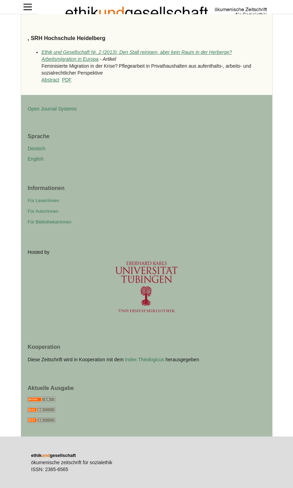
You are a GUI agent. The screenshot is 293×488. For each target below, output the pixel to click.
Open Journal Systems (52, 109)
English (36, 159)
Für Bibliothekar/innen (50, 221)
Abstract (50, 80)
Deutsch (36, 148)
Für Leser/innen (43, 200)
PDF (67, 80)
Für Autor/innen (43, 211)
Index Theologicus (145, 359)
